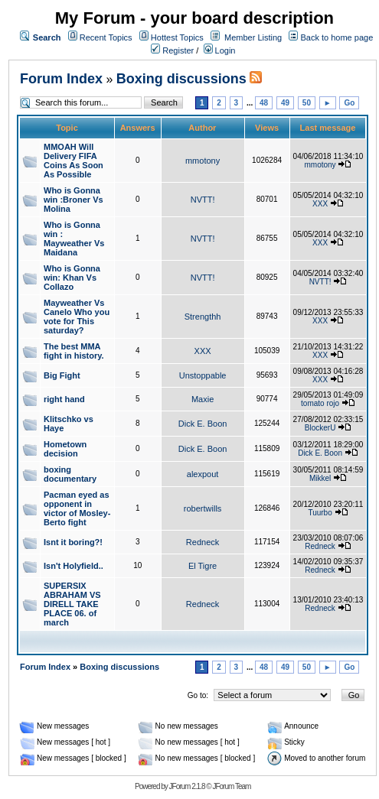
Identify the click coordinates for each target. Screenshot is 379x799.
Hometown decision (65, 449)
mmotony (202, 160)
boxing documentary (70, 474)
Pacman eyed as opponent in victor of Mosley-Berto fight (77, 508)
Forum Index (61, 78)
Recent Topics (106, 37)
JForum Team (231, 786)
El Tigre (202, 565)
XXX (320, 204)
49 (285, 103)
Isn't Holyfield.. (73, 565)
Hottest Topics (177, 37)
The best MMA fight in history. (74, 351)
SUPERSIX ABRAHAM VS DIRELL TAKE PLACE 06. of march (72, 604)
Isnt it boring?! (73, 542)
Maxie (202, 399)
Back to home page (336, 37)
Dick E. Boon (202, 423)
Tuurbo (320, 512)
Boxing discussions (181, 78)
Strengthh (203, 316)
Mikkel (320, 478)
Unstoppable (203, 375)
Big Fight (62, 375)
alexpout (203, 474)
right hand (64, 399)
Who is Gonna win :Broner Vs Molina (73, 199)
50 (306, 103)
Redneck (202, 542)
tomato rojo (320, 403)
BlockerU (320, 428)
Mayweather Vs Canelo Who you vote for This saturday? (76, 316)
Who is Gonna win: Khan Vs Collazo (72, 277)
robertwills (203, 508)
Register (172, 50)
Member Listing (253, 37)
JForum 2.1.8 (187, 786)
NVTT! (203, 199)
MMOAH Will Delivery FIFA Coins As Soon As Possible (73, 160)
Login (220, 50)
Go (349, 103)
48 (264, 103)
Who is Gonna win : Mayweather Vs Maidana (74, 238)
